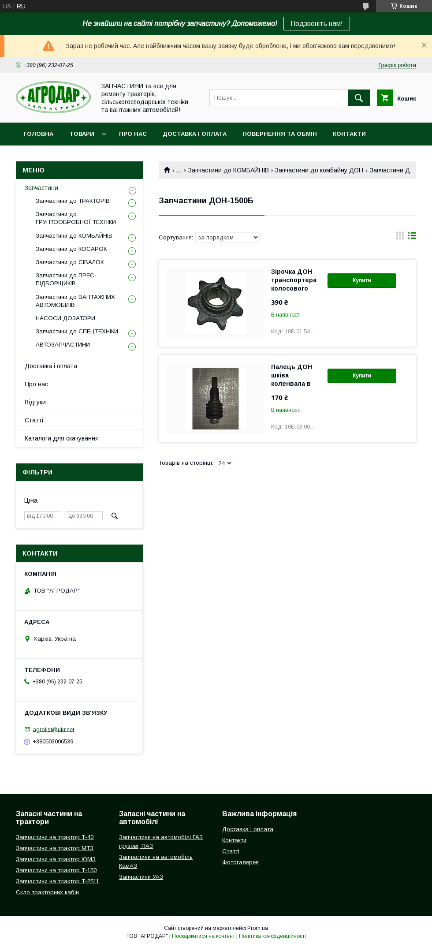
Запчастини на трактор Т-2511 (57, 881)
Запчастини (41, 187)
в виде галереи (400, 237)
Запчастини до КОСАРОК (71, 249)
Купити (362, 280)
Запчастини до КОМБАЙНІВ (228, 170)
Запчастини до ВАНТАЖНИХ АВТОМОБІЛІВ (75, 301)
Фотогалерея (240, 862)
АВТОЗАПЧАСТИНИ (63, 344)
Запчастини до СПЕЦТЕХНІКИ (77, 331)
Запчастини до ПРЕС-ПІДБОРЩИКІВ (66, 279)
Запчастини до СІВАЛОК (70, 262)
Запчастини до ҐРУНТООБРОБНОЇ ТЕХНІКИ (76, 218)
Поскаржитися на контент (203, 936)
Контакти (349, 134)
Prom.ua (257, 928)
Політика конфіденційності (272, 936)
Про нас (133, 134)
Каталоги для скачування (62, 438)
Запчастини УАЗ (141, 876)
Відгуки (35, 402)
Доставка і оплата (195, 134)
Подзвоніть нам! (316, 23)
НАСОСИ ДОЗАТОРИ (65, 318)
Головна (38, 134)
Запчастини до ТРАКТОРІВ (73, 201)
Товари (81, 134)
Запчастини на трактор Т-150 (56, 870)
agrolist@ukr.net (53, 729)
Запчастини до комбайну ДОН (319, 170)
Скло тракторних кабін (47, 892)
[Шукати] (359, 98)
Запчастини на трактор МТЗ (54, 848)
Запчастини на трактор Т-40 (54, 837)
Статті (34, 420)
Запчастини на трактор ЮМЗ (56, 859)
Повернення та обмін (279, 134)
